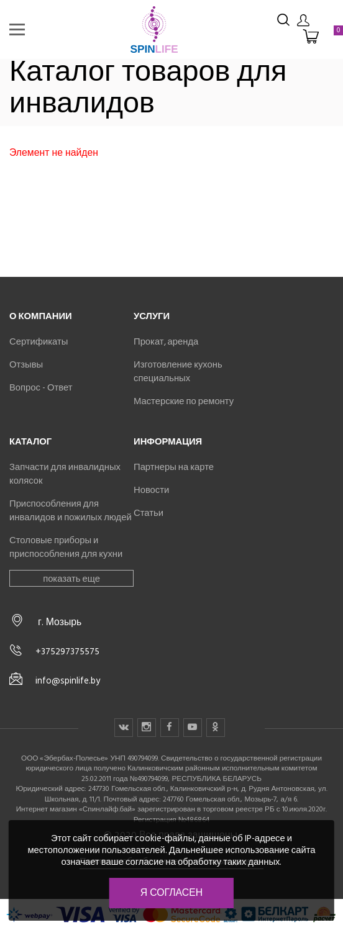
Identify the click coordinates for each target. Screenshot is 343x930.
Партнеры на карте (174, 466)
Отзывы (26, 364)
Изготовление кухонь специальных (178, 371)
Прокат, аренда (166, 341)
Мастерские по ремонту (184, 401)
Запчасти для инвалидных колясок (65, 473)
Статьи (148, 512)
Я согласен (171, 893)
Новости (151, 489)
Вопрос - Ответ (40, 387)
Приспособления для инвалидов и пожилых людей (70, 510)
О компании (40, 316)
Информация (168, 441)
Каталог (30, 441)
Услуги (152, 316)
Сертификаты (38, 341)
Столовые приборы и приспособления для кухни (65, 547)
